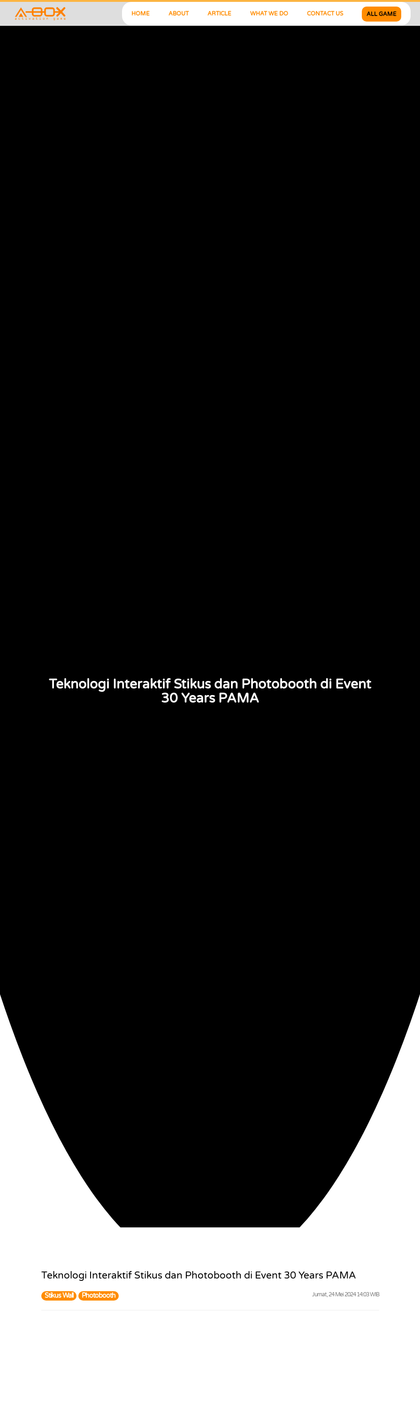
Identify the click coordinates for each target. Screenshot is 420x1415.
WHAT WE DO (269, 13)
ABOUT (178, 13)
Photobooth (98, 1296)
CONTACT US (325, 13)
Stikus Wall (59, 1296)
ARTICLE (219, 13)
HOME (140, 13)
